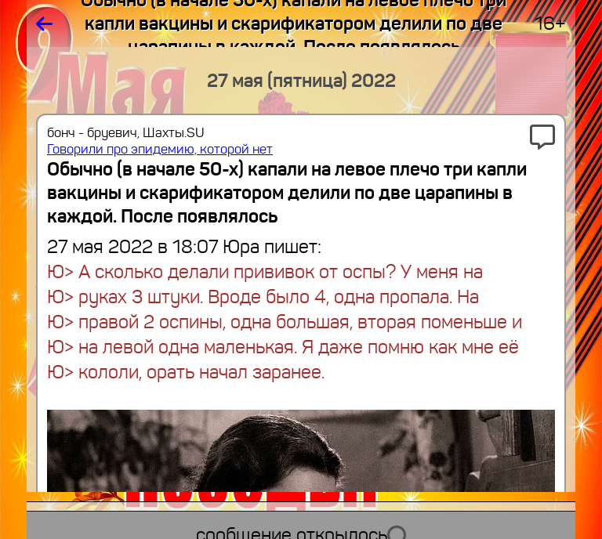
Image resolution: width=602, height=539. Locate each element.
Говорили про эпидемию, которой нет (160, 149)
